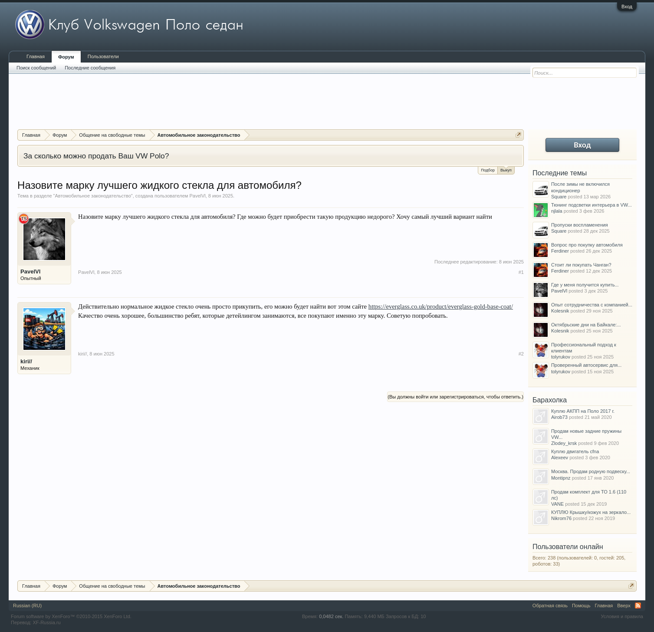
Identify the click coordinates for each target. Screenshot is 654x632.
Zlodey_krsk (564, 443)
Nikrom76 (561, 518)
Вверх (624, 605)
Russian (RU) (27, 605)
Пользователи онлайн (567, 546)
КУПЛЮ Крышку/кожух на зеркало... (591, 512)
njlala (556, 211)
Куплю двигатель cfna (575, 451)
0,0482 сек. (331, 616)
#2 (521, 353)
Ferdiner (560, 250)
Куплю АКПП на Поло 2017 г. (583, 411)
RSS (638, 605)
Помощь (581, 605)
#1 (521, 272)
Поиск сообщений (36, 67)
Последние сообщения (90, 67)
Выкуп (506, 169)
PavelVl (197, 195)
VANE (557, 504)
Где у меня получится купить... (585, 284)
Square (558, 196)
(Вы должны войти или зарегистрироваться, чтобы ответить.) (455, 396)
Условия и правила (622, 616)
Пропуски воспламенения (579, 224)
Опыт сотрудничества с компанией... (591, 304)
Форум (66, 56)
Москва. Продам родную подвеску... (590, 471)
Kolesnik (560, 310)
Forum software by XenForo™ (71, 616)
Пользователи (103, 56)
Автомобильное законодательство (93, 195)
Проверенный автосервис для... (586, 365)
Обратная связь (550, 605)
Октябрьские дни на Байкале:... (586, 324)
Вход (626, 6)
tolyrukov (560, 356)
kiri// (26, 361)
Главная (35, 56)
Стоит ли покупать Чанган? (581, 264)
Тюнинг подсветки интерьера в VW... (591, 204)
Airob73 (559, 417)
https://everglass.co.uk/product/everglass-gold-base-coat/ (440, 306)
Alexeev (559, 457)
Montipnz (561, 478)
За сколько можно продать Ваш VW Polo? (96, 155)
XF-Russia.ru (46, 622)
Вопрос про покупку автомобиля (587, 244)
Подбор (488, 170)
